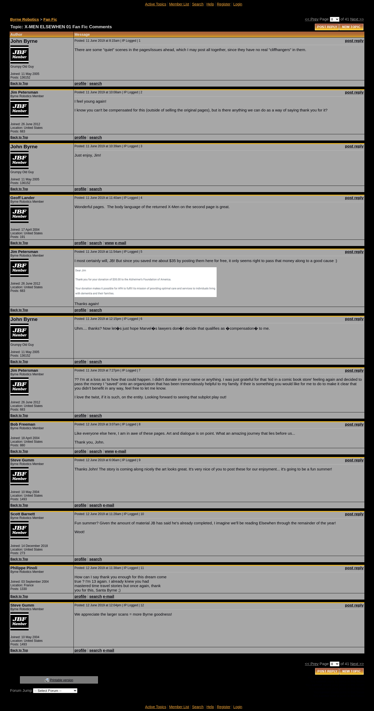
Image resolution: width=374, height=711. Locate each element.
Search (197, 4)
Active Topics (155, 4)
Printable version (61, 680)
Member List (179, 4)
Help (210, 4)
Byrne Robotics (24, 19)
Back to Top (19, 83)
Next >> (357, 19)
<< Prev (312, 19)
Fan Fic (50, 19)
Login (237, 4)
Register (223, 4)
